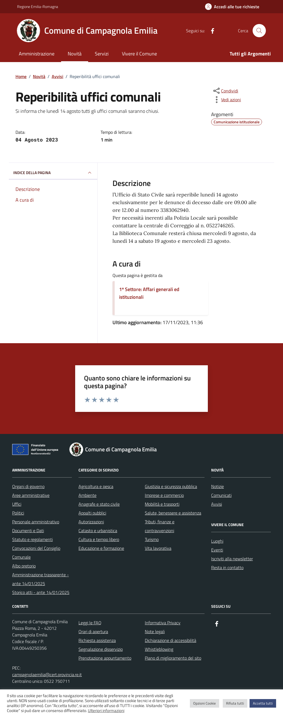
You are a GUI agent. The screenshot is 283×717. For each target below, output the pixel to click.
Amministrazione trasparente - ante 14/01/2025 (40, 579)
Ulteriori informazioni (106, 710)
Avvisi (216, 504)
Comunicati (221, 495)
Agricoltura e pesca (95, 486)
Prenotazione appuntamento (104, 658)
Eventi (217, 550)
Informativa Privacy (162, 622)
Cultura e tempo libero (98, 539)
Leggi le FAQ (89, 622)
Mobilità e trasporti (162, 504)
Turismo (152, 539)
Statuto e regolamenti (32, 539)
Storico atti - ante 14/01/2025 (40, 592)
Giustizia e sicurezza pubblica (171, 486)
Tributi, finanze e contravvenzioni (159, 526)
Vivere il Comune (139, 53)
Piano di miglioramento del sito (173, 658)
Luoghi (217, 541)
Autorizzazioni (91, 521)
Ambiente (87, 495)
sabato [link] (145, 241)
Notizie (217, 486)
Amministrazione (36, 53)
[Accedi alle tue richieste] (232, 6)
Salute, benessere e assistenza (173, 513)
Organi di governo (28, 486)
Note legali (155, 631)
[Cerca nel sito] (259, 30)
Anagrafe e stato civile (99, 504)
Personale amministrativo (35, 521)
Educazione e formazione (101, 548)
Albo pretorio (24, 566)
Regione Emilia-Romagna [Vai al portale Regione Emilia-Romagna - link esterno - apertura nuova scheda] (37, 6)
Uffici (16, 504)
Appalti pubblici (92, 513)
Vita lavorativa (158, 548)
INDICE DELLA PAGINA (53, 172)
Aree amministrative (30, 495)
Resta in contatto (227, 567)
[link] (145, 241)
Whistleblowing (159, 649)
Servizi (102, 53)
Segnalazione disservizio (100, 649)
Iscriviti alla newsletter (232, 558)
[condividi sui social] (225, 90)
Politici (18, 513)
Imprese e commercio (164, 495)
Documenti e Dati (28, 530)
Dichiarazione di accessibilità (170, 640)
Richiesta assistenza (97, 640)
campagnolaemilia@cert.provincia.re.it (47, 674)
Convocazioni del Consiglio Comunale (36, 552)
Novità (75, 53)
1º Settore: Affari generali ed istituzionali (149, 293)
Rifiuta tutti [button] (235, 703)
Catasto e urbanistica (97, 530)
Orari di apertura (93, 631)
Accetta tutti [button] (263, 703)
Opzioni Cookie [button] (204, 703)
